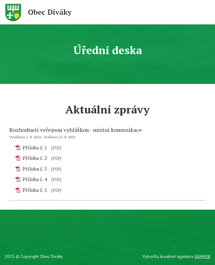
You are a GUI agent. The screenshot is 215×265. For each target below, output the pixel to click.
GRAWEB (202, 256)
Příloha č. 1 (34, 147)
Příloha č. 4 (34, 179)
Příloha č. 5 (34, 190)
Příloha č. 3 (34, 168)
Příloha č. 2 (34, 158)
